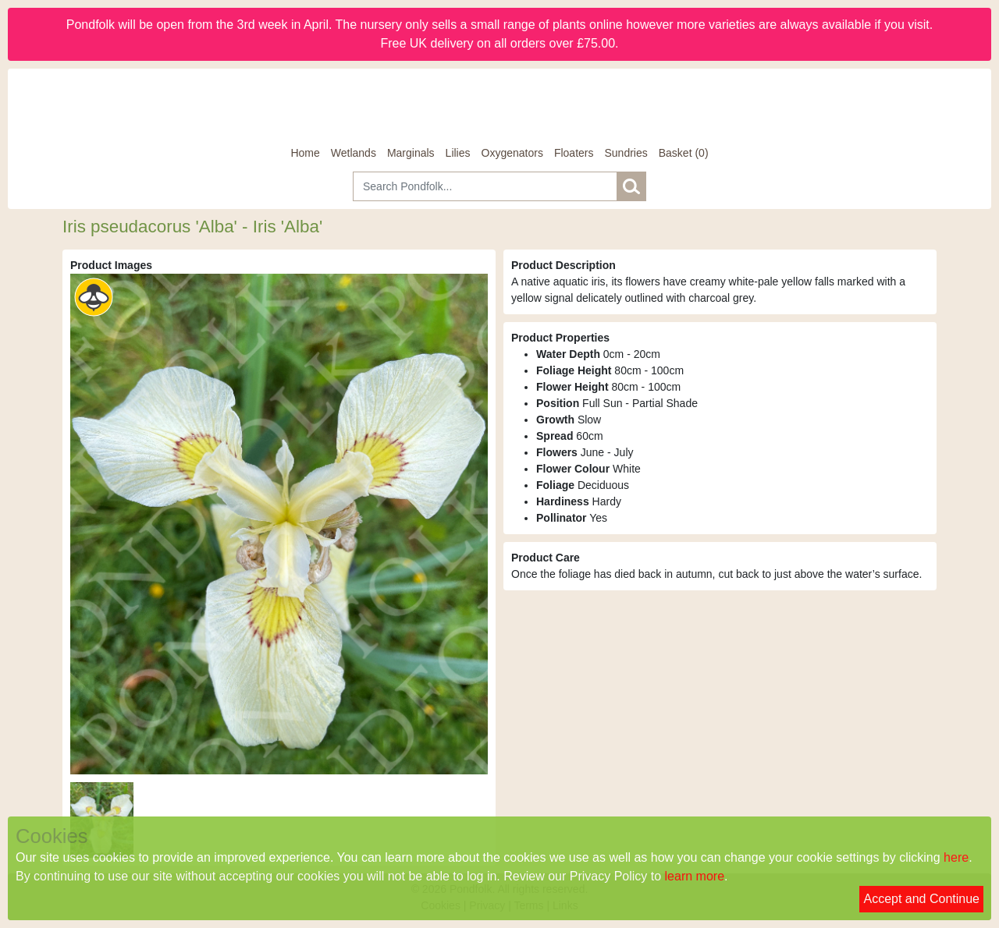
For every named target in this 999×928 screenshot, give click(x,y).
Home (304, 153)
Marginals (411, 153)
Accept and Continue (921, 898)
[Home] (499, 106)
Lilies (458, 153)
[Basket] (684, 153)
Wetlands (353, 153)
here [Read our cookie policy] (956, 857)
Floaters (574, 153)
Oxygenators (512, 153)
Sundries (625, 153)
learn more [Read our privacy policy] (694, 876)
